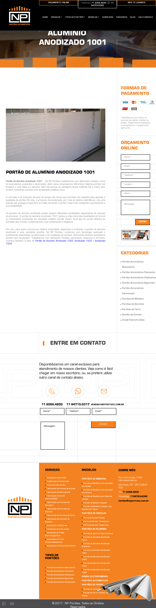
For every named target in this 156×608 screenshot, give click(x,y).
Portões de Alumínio (94, 529)
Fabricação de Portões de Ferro (61, 515)
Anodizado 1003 (83, 241)
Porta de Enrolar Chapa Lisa (95, 525)
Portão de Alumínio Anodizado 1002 (54, 241)
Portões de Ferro (131, 309)
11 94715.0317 (77, 404)
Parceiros (121, 17)
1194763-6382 (138, 496)
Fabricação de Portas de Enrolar (61, 489)
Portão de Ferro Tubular (94, 589)
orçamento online (58, 3)
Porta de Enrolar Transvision (96, 522)
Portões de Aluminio (133, 304)
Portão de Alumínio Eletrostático (98, 534)
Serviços (56, 17)
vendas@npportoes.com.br (133, 501)
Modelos (93, 17)
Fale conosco (145, 17)
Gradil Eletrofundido (133, 320)
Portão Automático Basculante (61, 568)
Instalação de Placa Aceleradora (61, 546)
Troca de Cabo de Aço (56, 485)
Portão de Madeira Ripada (95, 503)
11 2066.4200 (52, 404)
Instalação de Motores (57, 526)
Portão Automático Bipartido (138, 283)
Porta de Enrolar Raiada (94, 518)
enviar (142, 222)
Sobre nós (107, 17)
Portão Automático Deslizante (139, 278)
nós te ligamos (136, 3)
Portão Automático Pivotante (138, 272)
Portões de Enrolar (94, 514)
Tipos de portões (75, 17)
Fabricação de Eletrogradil (58, 492)
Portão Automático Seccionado (61, 582)
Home (45, 17)
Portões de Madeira (133, 299)
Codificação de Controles (58, 481)
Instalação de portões (56, 478)
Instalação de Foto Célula (58, 529)
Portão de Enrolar (132, 315)
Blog (132, 17)
